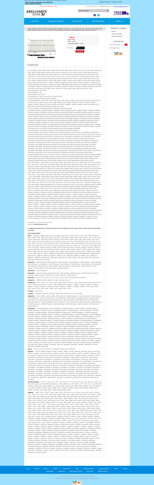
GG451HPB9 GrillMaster (87, 316)
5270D (96, 404)
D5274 (74, 420)
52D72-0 (54, 408)
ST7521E (51, 450)
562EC (86, 410)
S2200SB (76, 388)
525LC (86, 404)
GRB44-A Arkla (45, 257)
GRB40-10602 (70, 253)
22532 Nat (59, 355)
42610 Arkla (57, 237)
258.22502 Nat (41, 357)
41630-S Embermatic (33, 298)
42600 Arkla (96, 236)
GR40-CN (45, 253)
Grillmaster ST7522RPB (53, 342)
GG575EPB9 (74, 432)
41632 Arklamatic (75, 264)
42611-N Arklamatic (42, 270)
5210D (94, 402)
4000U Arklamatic (41, 262)
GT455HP (64, 438)
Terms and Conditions (104, 468)
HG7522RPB (31, 344)
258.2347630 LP (47, 361)
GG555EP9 (50, 430)
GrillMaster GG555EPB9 (84, 324)
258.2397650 (31, 373)
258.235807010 (87, 365)
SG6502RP (98, 444)
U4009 (51, 288)
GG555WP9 (71, 430)
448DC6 (47, 402)
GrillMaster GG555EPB (71, 324)
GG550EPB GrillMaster (59, 320)
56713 (56, 412)
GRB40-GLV (94, 256)
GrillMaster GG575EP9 (68, 328)
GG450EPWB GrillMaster (68, 314)
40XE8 (84, 400)
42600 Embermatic (94, 298)
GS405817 (37, 436)
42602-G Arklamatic (87, 266)
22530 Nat (52, 355)
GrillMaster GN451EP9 (95, 328)
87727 (33, 416)
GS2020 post (53, 257)
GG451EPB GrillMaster (47, 316)
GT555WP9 (51, 440)
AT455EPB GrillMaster (68, 308)
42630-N (50, 239)
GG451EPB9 (50, 424)
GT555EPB (37, 440)
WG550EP (98, 450)
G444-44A (30, 249)
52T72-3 (54, 410)
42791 (97, 239)
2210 (78, 382)
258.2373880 (87, 369)
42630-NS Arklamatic (88, 273)
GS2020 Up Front (62, 257)
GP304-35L (50, 286)
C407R (50, 284)
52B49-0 (68, 406)
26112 (70, 392)
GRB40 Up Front (60, 253)
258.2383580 (47, 371)
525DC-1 (45, 284)
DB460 (50, 386)
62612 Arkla (97, 243)
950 (60, 277)
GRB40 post (52, 253)
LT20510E (72, 293)
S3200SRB (36, 390)
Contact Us (119, 21)
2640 (36, 384)
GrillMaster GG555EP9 (58, 324)
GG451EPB (43, 424)
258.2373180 (63, 369)
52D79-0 (64, 408)
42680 (71, 239)
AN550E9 (60, 416)
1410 (60, 382)
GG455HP (91, 424)
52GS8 (88, 408)
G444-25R (84, 247)
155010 (42, 392)
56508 (30, 412)
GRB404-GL (31, 257)
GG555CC (38, 430)
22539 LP (71, 355)
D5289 (83, 420)
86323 (52, 414)
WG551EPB (31, 452)
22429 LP (30, 353)
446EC (34, 402)
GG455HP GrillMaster (67, 318)
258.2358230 (88, 367)
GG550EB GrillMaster (91, 318)
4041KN (71, 236)
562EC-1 (91, 410)
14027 (42, 282)
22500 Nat (93, 353)
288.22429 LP (91, 375)
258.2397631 (94, 371)
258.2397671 (55, 373)
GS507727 (58, 438)
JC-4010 (36, 349)
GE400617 (30, 286)
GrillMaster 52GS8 (53, 322)
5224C (30, 404)
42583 (90, 236)
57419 (68, 412)
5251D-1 (72, 404)
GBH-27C (46, 251)
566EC (51, 412)
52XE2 (69, 410)
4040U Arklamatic (63, 262)
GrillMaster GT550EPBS (67, 332)
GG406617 (69, 422)
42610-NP (86, 282)
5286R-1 (43, 406)
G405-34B (66, 247)
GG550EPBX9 (90, 428)
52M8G (98, 408)
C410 (81, 384)
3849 (48, 396)
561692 (34, 241)
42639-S (67, 239)
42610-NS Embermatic (47, 302)
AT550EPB (96, 416)
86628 (69, 414)
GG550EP (55, 428)
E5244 (43, 422)
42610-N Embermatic (93, 300)
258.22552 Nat (40, 359)
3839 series (43, 396)
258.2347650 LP (67, 361)
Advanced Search (115, 48)
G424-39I (77, 247)
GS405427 (84, 434)
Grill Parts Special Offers (117, 34)
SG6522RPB (74, 344)
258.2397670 (47, 373)
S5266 (42, 288)
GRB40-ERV (70, 256)
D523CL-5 (64, 420)
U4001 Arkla (31, 259)
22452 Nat (68, 353)
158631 (57, 392)
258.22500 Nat (32, 357)
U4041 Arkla (46, 259)
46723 (61, 402)
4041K (66, 236)
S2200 (59, 388)
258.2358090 (40, 367)
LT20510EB (79, 293)
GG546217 (84, 426)
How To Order (89, 471)
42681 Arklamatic (61, 275)
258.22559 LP (48, 359)
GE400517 (96, 284)
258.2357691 (55, 365)
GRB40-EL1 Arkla (61, 256)
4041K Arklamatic (85, 262)
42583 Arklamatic (32, 266)
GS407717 (56, 436)
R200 (71, 386)
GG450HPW (97, 422)
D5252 (70, 420)
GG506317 (37, 426)
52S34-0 (34, 410)
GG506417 (44, 426)
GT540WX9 (78, 438)
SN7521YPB (45, 448)
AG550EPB (48, 416)
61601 (71, 241)
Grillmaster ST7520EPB (87, 340)
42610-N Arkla (65, 237)
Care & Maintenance (98, 21)
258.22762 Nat (38, 361)
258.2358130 (56, 367)
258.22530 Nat (75, 357)
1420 (63, 382)
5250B (62, 404)
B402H (63, 418)
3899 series (74, 396)
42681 (75, 239)
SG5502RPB (51, 444)
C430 (88, 384)
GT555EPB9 (44, 440)
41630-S (81, 236)
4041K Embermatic (61, 296)
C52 (92, 384)
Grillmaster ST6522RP (61, 340)
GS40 (69, 257)
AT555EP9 (43, 418)
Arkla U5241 (35, 247)
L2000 (57, 386)
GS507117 (88, 436)
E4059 (96, 420)
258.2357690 (47, 365)
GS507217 (95, 436)
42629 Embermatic (96, 302)
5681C (60, 412)
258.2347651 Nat (77, 361)
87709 (96, 414)
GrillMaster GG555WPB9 (41, 326)
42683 (84, 239)
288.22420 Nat (73, 375)
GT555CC (91, 438)
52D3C (39, 408)
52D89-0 (74, 408)
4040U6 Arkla (60, 236)
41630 (76, 236)
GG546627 (37, 428)
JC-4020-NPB (55, 349)
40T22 (58, 400)
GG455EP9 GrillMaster (41, 318)
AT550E (78, 416)
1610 (67, 382)
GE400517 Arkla (54, 251)
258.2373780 (79, 369)
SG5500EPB (92, 442)
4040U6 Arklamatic (74, 262)
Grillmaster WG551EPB (79, 342)
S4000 (45, 390)
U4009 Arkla (38, 259)
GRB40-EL (53, 256)
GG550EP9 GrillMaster (46, 320)
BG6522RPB (51, 312)
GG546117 (77, 426)
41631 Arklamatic (65, 264)
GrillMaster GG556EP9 (55, 326)
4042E (55, 282)
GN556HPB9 (57, 434)
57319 (64, 412)
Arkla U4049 (93, 246)
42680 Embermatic (82, 304)
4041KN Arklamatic (96, 262)
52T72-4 (60, 410)
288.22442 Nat (52, 377)
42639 (62, 239)
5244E (58, 404)
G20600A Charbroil (41, 280)
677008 (34, 414)
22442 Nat (55, 353)
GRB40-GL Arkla (85, 256)
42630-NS (56, 239)
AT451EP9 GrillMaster (55, 308)
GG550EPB (68, 428)
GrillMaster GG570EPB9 (55, 328)
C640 (100, 384)
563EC (96, 410)
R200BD (86, 386)
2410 (92, 382)
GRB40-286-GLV (32, 256)
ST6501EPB (86, 448)
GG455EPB (85, 424)
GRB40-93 (40, 256)
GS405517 (90, 434)
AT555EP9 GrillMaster (85, 310)
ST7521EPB (57, 450)
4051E (42, 398)
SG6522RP (67, 344)
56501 (100, 410)
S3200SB (30, 390)
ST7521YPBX (71, 450)
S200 (29, 388)
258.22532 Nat (84, 357)
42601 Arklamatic (53, 266)
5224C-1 (35, 404)
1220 (56, 382)
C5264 (81, 418)
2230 (85, 382)
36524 (64, 394)
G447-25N (43, 249)
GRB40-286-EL (86, 253)
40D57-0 (40, 400)
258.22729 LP (84, 359)
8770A (29, 416)
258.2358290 (47, 369)
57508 (73, 412)
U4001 (47, 288)
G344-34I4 (42, 247)
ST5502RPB (66, 448)
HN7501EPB (84, 440)
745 (54, 277)
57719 (90, 412)
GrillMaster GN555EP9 (60, 330)
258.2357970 (63, 365)
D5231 (59, 420)
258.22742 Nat (93, 359)
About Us (46, 468)
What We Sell (61, 471)
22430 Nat (36, 353)
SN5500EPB (31, 448)
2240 (89, 382)
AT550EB (83, 416)
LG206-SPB (59, 293)
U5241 (69, 288)
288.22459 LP (77, 377)
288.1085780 (95, 373)
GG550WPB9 (31, 430)
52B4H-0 (83, 406)
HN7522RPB (38, 344)
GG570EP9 (53, 432)
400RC (84, 396)
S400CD (55, 390)
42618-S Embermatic (84, 302)
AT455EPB (73, 416)
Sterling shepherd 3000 (64, 390)
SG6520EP (38, 446)
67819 (38, 414)
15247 (47, 282)
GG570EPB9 (60, 432)
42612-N (30, 284)
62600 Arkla (67, 243)
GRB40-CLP (47, 256)
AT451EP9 (66, 416)
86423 (56, 414)
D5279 (79, 420)
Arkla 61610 (69, 246)
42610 (76, 282)
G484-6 (74, 249)
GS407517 (50, 436)
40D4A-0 (30, 400)
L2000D (62, 386)
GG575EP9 (67, 432)
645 (48, 277)
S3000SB (85, 388)
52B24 (52, 406)
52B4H (78, 406)
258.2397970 (63, 373)
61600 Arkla (57, 241)
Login (95, 2)
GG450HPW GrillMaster (81, 314)
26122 (74, 392)
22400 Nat (77, 351)
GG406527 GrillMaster (41, 314)
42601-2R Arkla (36, 237)
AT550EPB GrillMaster (46, 310)
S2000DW (38, 388)
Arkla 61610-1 (77, 246)
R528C (34, 288)
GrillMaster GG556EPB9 (68, 326)
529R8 (48, 406)
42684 (88, 239)
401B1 (88, 396)
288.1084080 (79, 373)
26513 (87, 392)
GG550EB (48, 428)
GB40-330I (40, 251)
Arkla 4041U (39, 246)
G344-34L (49, 247)
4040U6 (53, 296)
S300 (80, 388)
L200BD (67, 386)
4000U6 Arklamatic (52, 262)
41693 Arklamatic (86, 264)
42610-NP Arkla (74, 237)
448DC (42, 402)
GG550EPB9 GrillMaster (72, 320)
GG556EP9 (86, 430)
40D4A (96, 398)
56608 (38, 412)
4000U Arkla (36, 236)
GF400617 (43, 286)
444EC (29, 402)
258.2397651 (39, 373)
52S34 (29, 410)
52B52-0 (93, 406)
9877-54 (67, 277)
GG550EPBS (82, 428)
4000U (38, 296)
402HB (29, 398)
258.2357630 (51, 363)
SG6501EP (85, 444)
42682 (80, 239)
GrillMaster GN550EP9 (47, 330)
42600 (60, 282)
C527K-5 (31, 420)
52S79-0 (49, 410)
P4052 (88, 286)
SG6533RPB (58, 446)
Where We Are (49, 471)
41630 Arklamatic (43, 264)
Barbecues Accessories (55, 21)
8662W (74, 414)
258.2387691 (71, 371)
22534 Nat (65, 355)
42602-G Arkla (49, 237)
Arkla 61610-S (85, 246)
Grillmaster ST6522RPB (74, 340)
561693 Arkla (40, 241)
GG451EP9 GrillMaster (34, 316)
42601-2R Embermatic (45, 300)
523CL (49, 404)
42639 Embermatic (59, 304)
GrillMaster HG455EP (86, 334)
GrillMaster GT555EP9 (34, 334)
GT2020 (74, 257)
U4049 (60, 288)
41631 (41, 298)
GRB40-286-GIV (95, 253)
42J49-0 (93, 400)
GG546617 (30, 428)
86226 (48, 414)
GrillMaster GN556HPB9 (86, 330)
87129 (82, 414)
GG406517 (55, 422)
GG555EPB (57, 430)
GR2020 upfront (81, 251)
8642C (60, 414)
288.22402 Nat (64, 375)
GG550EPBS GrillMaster (86, 320)
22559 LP (84, 355)
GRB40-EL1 (70, 286)
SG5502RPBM (59, 444)
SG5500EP (85, 442)
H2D (54, 386)
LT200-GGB (66, 293)
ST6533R (99, 448)
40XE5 (75, 400)
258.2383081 (39, 371)
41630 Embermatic (96, 296)
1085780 (54, 351)
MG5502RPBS (39, 442)
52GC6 (84, 408)
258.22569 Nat (57, 359)
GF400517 (37, 286)
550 (45, 277)
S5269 (49, 442)
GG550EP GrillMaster (33, 320)
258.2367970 (55, 369)
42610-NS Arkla (84, 237)
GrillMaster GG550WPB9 (91, 322)
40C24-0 (81, 398)
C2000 (60, 384)
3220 (40, 384)
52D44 (44, 408)
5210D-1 (99, 402)
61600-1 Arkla (65, 241)
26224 (83, 392)
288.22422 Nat (82, 375)
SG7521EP (72, 446)
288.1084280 (87, 373)
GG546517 (91, 426)
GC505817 (76, 284)
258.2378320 (95, 369)
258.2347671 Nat (42, 363)
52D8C (79, 408)
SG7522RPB (86, 446)
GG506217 (30, 426)
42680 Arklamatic (51, 275)
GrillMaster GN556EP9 (73, 330)
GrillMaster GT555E (92, 332)
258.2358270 (96, 367)
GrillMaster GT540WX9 (53, 332)
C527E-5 (90, 418)
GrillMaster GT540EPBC (40, 332)
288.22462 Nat (86, 377)
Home (28, 468)
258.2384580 (55, 371)
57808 (94, 412)
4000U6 (43, 296)
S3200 (95, 388)
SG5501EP (30, 444)
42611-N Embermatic (60, 302)
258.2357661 (91, 363)
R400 (93, 386)
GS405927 (43, 436)
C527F (95, 418)
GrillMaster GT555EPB (47, 334)
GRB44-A (83, 286)
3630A (59, 394)
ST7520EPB (38, 450)
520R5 (90, 402)
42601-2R (65, 282)
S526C (54, 442)
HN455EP (77, 440)
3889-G (60, 396)
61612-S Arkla (43, 243)
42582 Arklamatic (96, 264)
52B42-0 (63, 406)
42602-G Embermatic (69, 300)
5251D (67, 404)
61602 (86, 241)
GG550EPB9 (75, 428)
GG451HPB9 (65, 424)
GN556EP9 (50, 434)
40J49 (49, 400)
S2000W (44, 388)
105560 (37, 392)
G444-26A (90, 247)
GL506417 (87, 432)
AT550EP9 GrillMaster (33, 310)
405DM (47, 398)
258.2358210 (80, 367)
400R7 (79, 396)
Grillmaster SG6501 (41, 338)
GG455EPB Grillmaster (54, 318)
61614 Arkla (51, 243)
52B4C (73, 406)
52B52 (88, 406)
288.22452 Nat (69, 377)
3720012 (99, 394)
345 (37, 277)
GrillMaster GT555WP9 (73, 334)
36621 (81, 394)
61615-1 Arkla (59, 243)
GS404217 (64, 434)
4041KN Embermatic (73, 296)
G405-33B (59, 247)
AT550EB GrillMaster (91, 308)
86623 (65, 414)
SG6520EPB (45, 446)
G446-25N (36, 249)
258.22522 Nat (58, 357)
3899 (68, 396)
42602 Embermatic (57, 300)
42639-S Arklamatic (39, 275)
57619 (81, 412)
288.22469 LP (94, 377)
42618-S (35, 284)
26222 (78, 392)
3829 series (36, 396)
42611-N (99, 282)
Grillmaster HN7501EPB (54, 336)
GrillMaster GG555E (45, 324)
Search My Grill (66, 468)
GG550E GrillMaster (79, 318)
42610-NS (93, 282)
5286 (39, 406)
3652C (68, 394)
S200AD (49, 388)
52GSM (93, 408)
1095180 (71, 351)
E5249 (64, 284)
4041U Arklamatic (32, 264)
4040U (48, 296)
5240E (53, 404)
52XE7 (77, 410)
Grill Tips (116, 468)
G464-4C (57, 249)
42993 (29, 241)
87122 (78, 414)
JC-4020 (41, 349)
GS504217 (69, 436)
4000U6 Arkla (44, 236)
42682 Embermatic (33, 306)
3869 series (54, 396)
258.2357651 (75, 363)
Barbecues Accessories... (117, 36)
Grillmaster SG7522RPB (34, 340)
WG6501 (44, 452)
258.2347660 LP (87, 361)
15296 (51, 282)
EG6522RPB (31, 314)
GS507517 (30, 438)
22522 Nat (40, 355)
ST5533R (72, 448)
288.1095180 (47, 375)
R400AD (98, 386)
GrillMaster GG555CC (33, 324)
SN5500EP (93, 446)
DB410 (41, 386)
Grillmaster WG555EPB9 (92, 342)
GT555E (97, 438)
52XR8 (81, 410)
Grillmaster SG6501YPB (80, 338)
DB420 (45, 386)
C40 (73, 384)
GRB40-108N (77, 253)
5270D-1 (30, 406)
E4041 (92, 420)
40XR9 (88, 400)
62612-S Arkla (31, 246)
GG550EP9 (61, 428)
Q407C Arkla (95, 257)
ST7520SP (45, 450)
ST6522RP (30, 346)
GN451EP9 (94, 432)
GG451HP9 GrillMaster (74, 316)
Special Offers (77, 21)
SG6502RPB (31, 446)
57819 (99, 412)
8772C (42, 416)
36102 (33, 394)
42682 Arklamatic (71, 275)
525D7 (77, 404)
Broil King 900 (73, 277)
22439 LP (49, 353)
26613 (91, 392)
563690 (47, 241)
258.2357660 (83, 363)
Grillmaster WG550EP (66, 342)
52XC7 (64, 410)
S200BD (54, 388)
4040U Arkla (52, 236)
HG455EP (57, 440)
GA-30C (30, 251)
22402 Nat (84, 351)
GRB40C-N (38, 257)
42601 (29, 237)
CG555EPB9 (44, 420)
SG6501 (79, 444)
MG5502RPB (31, 442)
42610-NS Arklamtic (63, 268)
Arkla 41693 (62, 246)
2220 (81, 382)
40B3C (76, 398)
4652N (52, 402)
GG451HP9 (58, 424)
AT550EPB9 (31, 418)
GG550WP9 (98, 428)
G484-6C (78, 249)
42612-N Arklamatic (42, 273)
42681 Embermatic (94, 304)
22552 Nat (78, 355)
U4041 (56, 288)
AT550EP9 (90, 416)
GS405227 (71, 434)
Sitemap (125, 468)
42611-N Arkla (93, 237)
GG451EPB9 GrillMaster (60, 316)
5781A (29, 414)
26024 (61, 392)
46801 (65, 402)
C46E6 (54, 284)
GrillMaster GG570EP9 (41, 328)
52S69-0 (39, 410)
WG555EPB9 (38, 452)
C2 (57, 384)
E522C (39, 422)
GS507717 (37, 438)
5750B (77, 412)
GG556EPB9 (93, 430)
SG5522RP (45, 344)
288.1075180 (71, 373)
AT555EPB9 (50, 418)
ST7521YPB (64, 450)
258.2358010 (71, 365)
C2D (69, 384)
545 (42, 277)
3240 (43, 384)
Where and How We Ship (76, 471)
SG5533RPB (73, 444)
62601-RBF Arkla (80, 243)
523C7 (40, 404)
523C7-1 (44, 404)
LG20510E (45, 293)
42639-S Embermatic (71, 304)
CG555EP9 (37, 420)
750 (57, 277)
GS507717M (51, 438)
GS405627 (96, 434)
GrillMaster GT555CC (80, 332)
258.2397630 (86, 371)
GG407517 (82, 422)
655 (51, 277)
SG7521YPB (79, 446)
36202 (51, 394)
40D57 (35, 400)
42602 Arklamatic (76, 266)
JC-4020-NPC (63, 349)
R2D (90, 386)
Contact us (55, 468)
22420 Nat (90, 351)
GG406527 (62, 422)
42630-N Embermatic (34, 304)
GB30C (34, 251)
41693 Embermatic (60, 298)
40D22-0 (86, 398)
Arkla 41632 (54, 246)
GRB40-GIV (77, 256)
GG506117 (98, 424)
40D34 (91, 398)
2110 (71, 382)
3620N (55, 394)
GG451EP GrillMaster (95, 314)
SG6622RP (80, 344)
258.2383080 (31, 371)
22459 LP (74, 353)
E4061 (29, 422)
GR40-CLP (39, 253)
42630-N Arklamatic (75, 273)
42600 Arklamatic (43, 266)
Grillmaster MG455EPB (68, 336)
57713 (86, 412)
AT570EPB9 (58, 418)
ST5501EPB (59, 448)
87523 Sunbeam (89, 414)
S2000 (33, 388)
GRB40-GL (77, 286)
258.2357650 (67, 363)
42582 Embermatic (72, 298)
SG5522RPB (52, 344)
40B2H (66, 398)
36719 (89, 394)
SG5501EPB (37, 444)
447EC (38, 402)
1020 (42, 382)
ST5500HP (52, 448)
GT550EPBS (85, 438)
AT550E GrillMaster (80, 308)
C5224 (72, 418)
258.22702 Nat (66, 359)
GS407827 (63, 436)
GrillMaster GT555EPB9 (60, 334)
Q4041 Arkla (88, 257)
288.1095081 (39, 375)
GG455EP (71, 424)
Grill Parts (34, 21)
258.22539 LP (31, 359)
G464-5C (62, 249)
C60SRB (96, 384)
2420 (96, 382)
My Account (82, 2)
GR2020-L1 (63, 286)
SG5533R (66, 444)
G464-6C (68, 249)
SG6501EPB (91, 444)
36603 (72, 394)
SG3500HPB (60, 442)
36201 (46, 394)
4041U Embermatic (84, 296)
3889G (64, 396)
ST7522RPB (79, 450)
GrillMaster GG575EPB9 (81, 328)
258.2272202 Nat (75, 359)
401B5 (92, 396)
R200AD (80, 386)
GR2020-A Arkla (91, 251)
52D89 (69, 408)
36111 (38, 394)
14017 (38, 282)
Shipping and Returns (89, 468)
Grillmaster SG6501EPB (66, 338)
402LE (34, 398)
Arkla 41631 (47, 246)
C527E (85, 418)
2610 (100, 382)
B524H (68, 418)
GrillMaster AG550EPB (65, 322)
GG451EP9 (37, 424)
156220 (47, 392)
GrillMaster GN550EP (34, 330)
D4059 (55, 420)
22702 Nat (97, 355)
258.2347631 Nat (57, 361)
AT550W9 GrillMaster (72, 310)
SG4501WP (72, 442)
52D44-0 (49, 408)
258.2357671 (39, 365)
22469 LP (86, 353)
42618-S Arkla (36, 239)
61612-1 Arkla (35, 243)
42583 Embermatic (83, 298)
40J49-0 (54, 400)
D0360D (30, 386)
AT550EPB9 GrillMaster (59, 310)
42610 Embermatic (81, 300)
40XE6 (79, 400)
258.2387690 (63, 371)
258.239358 (79, 371)
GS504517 (82, 436)
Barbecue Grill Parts (103, 471)
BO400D (53, 384)
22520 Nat (33, 355)
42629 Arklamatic (64, 273)
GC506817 (83, 284)
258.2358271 (31, 369)
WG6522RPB (44, 346)
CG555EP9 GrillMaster (78, 312)
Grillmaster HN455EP (41, 336)
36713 (85, 394)
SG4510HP (79, 442)
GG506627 (71, 426)
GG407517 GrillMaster (54, 314)
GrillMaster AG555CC (78, 322)
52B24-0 (57, 406)
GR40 (34, 253)
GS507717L (44, 438)
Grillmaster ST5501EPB (47, 340)
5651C (34, 412)
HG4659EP (64, 440)
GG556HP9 (31, 432)
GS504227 (75, 436)
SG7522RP (94, 344)
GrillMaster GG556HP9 (82, 326)
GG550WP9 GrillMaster (41, 322)
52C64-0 (30, 408)
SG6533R (51, 446)
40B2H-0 (70, 398)
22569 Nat (90, 355)
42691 (93, 239)
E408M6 (59, 284)
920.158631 (31, 379)
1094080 (60, 351)
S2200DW (64, 388)
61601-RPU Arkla (79, 241)
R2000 (76, 386)
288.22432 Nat (35, 377)
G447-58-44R (50, 249)
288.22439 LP (43, 377)
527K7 (35, 406)
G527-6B (84, 249)
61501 (51, 241)
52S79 (44, 410)
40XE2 (62, 400)
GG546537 (97, 426)
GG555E (44, 430)
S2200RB (70, 388)
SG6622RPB (87, 344)
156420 (52, 392)
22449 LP (61, 353)
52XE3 (73, 410)
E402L (88, 420)
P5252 (92, 286)
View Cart (89, 2)
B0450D (48, 384)
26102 (65, 392)
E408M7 (34, 422)
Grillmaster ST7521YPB (39, 342)
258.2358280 (39, 369)
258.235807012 (32, 367)
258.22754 (30, 361)
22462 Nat (80, 353)
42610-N (80, 282)
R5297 (38, 288)
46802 (69, 402)
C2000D (65, 384)
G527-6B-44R (91, 249)
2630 (32, 384)
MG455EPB (92, 440)
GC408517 (69, 284)
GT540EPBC (71, 438)
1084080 (43, 351)
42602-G (71, 282)
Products (37, 468)
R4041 (96, 286)
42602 (42, 237)
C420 (84, 384)
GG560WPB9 (45, 432)
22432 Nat (43, 353)
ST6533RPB (31, 450)
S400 (41, 390)
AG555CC (54, 416)
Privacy (77, 468)
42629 (40, 284)
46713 (56, 402)
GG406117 (49, 422)
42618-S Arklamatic (53, 273)
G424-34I (72, 247)
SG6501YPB (60, 344)
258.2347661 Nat (97, 361)
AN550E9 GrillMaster (42, 308)
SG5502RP (44, 444)
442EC (97, 400)
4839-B (78, 402)
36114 (42, 394)
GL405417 (81, 432)
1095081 (65, 351)
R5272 (29, 288)
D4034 (50, 420)
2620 (29, 384)
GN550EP (30, 434)
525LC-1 (91, 404)
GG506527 (57, 426)
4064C (51, 398)
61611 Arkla (92, 241)
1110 (45, 382)
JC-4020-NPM (71, 349)
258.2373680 (71, 369)
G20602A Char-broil (64, 280)
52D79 (59, 408)
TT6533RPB (86, 450)
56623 (47, 412)
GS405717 (30, 436)
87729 (38, 416)
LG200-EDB (38, 293)
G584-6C (98, 249)
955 (63, 277)
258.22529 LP (67, 357)
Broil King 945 (82, 277)
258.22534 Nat (93, 357)
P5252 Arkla (80, 257)
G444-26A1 (97, 247)
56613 (43, 412)
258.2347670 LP (32, 363)
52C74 (35, 408)
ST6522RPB (37, 346)
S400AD (50, 390)
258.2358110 (48, 367)
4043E (38, 398)
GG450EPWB (89, 422)
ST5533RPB (79, 448)
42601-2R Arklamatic (65, 266)
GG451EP (30, 424)
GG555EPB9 (63, 430)
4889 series (84, 402)
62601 (73, 243)
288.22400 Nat (56, 375)
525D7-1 (82, 404)
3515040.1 (97, 392)
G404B (54, 247)
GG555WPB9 (78, 430)
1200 (49, 382)
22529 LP (46, 355)
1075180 (37, 351)
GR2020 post (72, 251)
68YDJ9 (43, 414)
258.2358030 (79, 365)
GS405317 (77, 434)
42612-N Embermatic (72, 302)
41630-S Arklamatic (54, 264)
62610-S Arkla (89, 243)
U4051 (64, 288)
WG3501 (92, 450)
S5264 (45, 442)
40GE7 (45, 400)
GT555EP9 (30, 440)
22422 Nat (97, 351)
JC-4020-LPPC (47, 349)
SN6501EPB (38, 448)
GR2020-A (56, 286)
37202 (30, 396)
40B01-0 (60, 398)
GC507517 (89, 284)
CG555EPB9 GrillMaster (91, 312)
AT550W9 (37, 418)
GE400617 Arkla (63, 251)
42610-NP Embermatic (34, 302)
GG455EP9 (78, 424)
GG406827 (75, 422)
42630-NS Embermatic (47, 304)
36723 (94, 394)
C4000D (77, 384)
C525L (76, 418)
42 (39, 277)
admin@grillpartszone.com (121, 6)
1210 (53, 382)
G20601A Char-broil (53, 280)
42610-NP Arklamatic (51, 268)
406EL (56, 398)
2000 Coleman (39, 291)
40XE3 (67, 400)
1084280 (48, 351)
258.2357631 (59, 363)
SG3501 (66, 442)
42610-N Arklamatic (39, 268)
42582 (85, 236)
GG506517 (51, 426)
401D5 (97, 396)
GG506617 (64, 426)
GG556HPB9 (38, 432)
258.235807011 (97, 365)
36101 (29, 394)
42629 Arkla (44, 239)
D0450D (36, 386)
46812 (74, 402)
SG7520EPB (66, 446)
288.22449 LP (60, 377)
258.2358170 (64, 367)
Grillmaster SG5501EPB (81, 336)
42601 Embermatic (33, 300)
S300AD (91, 388)
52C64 (97, 406)
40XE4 (71, 400)
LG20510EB (52, 293)
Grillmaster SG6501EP (54, 338)
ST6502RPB (93, 448)
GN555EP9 (43, 434)
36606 (77, 394)
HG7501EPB (71, 440)
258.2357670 (31, 365)
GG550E (43, 428)
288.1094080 (31, 375)
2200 (74, 382)
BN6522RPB (59, 312)
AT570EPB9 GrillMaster (41, 312)
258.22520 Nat (49, 357)
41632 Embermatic (49, 298)
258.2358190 (72, 367)
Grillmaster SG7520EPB (94, 338)
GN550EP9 (37, 434)
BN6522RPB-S (67, 312)
